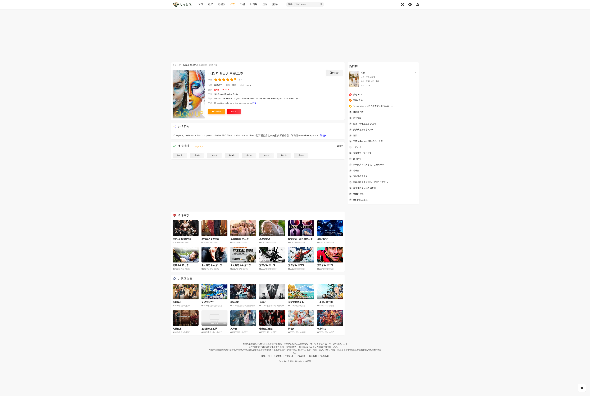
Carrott (225, 98)
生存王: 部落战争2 (182, 239)
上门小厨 (355, 147)
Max (231, 98)
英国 (234, 85)
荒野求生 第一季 (267, 265)
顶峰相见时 (322, 239)
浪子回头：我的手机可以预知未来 (366, 164)
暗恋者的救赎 (266, 328)
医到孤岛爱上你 (358, 176)
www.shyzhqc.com (308, 135)
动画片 (253, 4)
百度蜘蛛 (277, 356)
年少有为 (321, 328)
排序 (340, 146)
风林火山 (263, 302)
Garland (221, 94)
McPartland (259, 98)
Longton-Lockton (241, 98)
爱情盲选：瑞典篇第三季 (300, 239)
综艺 (232, 4)
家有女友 (355, 118)
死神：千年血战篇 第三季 (362, 123)
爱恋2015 (355, 94)
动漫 (242, 4)
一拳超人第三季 (325, 302)
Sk (237, 94)
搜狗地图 (325, 356)
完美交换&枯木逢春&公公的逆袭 (366, 141)
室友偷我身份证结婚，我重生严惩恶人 (368, 182)
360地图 (313, 356)
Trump (300, 98)
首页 (200, 4)
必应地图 (301, 356)
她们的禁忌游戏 (358, 199)
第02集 (197, 155)
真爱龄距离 (264, 239)
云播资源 (199, 146)
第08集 (301, 155)
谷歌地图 (289, 356)
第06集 (266, 155)
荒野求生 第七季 (181, 265)
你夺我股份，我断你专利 (362, 188)
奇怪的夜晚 (356, 193)
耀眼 (363, 72)
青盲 (353, 135)
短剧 (264, 4)
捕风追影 (234, 302)
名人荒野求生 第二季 (240, 265)
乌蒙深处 (177, 302)
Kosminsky (276, 98)
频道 (275, 4)
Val (215, 94)
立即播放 (216, 111)
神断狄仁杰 (356, 112)
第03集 (214, 155)
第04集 (232, 155)
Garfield (217, 98)
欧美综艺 (192, 65)
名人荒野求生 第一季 (211, 265)
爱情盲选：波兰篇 (210, 239)
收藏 (233, 111)
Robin (294, 98)
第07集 (284, 155)
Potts (288, 98)
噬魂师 (354, 170)
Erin (251, 98)
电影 (210, 4)
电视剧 (221, 4)
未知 (272, 135)
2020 (248, 85)
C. (234, 94)
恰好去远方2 (207, 302)
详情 (255, 103)
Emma (268, 98)
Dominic (229, 94)
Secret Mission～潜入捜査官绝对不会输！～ (371, 106)
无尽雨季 (355, 158)
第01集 (179, 155)
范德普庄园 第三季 (239, 239)
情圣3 (291, 328)
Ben (283, 98)
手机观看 (334, 73)
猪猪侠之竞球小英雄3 (361, 129)
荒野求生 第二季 (325, 265)
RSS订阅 (265, 356)
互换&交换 (356, 100)
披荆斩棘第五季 (209, 328)
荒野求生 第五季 (296, 265)
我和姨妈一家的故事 (360, 152)
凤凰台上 (177, 328)
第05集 (249, 155)
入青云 (233, 328)
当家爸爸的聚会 (296, 302)
